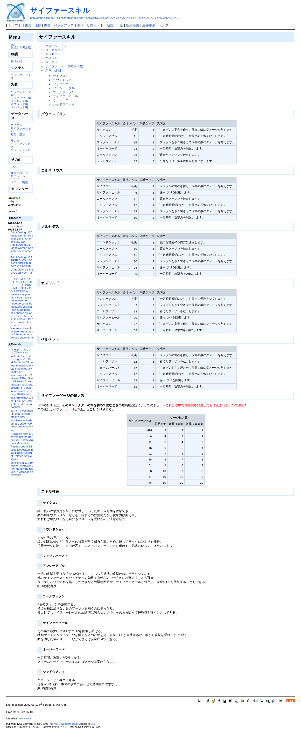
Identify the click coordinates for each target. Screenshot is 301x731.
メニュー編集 (19, 182)
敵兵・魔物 (18, 134)
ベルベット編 (19, 107)
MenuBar (18, 712)
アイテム (16, 125)
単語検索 (132, 25)
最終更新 (149, 25)
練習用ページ (19, 173)
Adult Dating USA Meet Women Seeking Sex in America (22, 249)
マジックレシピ (21, 143)
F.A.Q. (14, 166)
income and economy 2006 (21, 392)
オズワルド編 (19, 104)
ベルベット (53, 62)
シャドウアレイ (64, 104)
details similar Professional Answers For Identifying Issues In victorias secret (22, 468)
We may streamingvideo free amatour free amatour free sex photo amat (22, 334)
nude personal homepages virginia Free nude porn (21, 306)
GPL (93, 724)
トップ (13, 25)
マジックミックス (21, 76)
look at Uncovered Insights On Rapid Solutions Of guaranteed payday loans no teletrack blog (22, 363)
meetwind (17, 226)
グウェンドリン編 (21, 93)
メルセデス (53, 54)
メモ (13, 146)
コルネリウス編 (21, 97)
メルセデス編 (19, 100)
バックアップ (64, 25)
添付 (80, 25)
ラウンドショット (65, 80)
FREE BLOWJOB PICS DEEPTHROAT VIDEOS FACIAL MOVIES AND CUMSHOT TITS (22, 268)
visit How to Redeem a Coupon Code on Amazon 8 (22, 425)
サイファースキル (60, 10)
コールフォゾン (64, 92)
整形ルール (18, 175)
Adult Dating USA (22, 257)
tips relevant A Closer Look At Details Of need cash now (22, 402)
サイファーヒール (65, 96)
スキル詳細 (53, 70)
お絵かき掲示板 (21, 47)
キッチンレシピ (21, 149)
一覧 (119, 25)
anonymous (25, 718)
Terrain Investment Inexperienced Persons (22, 413)
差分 (47, 25)
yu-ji (38, 727)
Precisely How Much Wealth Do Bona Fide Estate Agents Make (22, 438)
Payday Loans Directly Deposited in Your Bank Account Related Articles (22, 452)
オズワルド (53, 58)
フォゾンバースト (65, 84)
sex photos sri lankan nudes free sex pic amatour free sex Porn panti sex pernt (22, 319)
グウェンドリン (56, 46)
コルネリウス (54, 50)
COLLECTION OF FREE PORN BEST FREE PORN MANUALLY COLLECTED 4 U (21, 285)
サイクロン (61, 76)
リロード (93, 25)
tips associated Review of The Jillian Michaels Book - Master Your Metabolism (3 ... (22, 381)
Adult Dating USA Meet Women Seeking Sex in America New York (22, 237)
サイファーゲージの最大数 (64, 66)
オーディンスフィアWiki (21, 351)
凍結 (38, 25)
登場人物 (16, 61)
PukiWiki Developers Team (63, 724)
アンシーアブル (64, 88)
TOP (13, 44)
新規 (110, 25)
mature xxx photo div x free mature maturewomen (21, 297)
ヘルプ (164, 25)
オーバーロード (64, 100)
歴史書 (15, 140)
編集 (28, 25)
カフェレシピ (19, 153)
